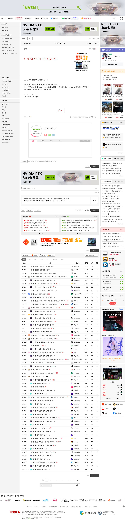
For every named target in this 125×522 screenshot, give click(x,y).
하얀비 (76, 277)
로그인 (114, 18)
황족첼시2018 (77, 359)
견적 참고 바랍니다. (40, 383)
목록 (90, 49)
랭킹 (51, 141)
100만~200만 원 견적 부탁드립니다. (43, 362)
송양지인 (76, 397)
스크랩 (76, 117)
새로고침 (96, 188)
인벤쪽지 (45, 135)
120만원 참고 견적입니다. (42, 325)
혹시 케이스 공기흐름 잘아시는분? (42, 290)
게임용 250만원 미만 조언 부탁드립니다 (44, 442)
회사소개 (29, 506)
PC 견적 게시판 (6, 93)
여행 (3, 115)
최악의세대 (77, 338)
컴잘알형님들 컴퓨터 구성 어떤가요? (43, 283)
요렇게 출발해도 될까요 (39, 294)
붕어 (75, 314)
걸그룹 (4, 112)
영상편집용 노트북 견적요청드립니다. (43, 373)
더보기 (53, 135)
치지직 (4, 107)
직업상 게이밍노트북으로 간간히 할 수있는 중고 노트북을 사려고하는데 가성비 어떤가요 (58, 301)
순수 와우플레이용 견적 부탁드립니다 (43, 462)
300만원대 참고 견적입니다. (42, 411)
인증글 (35, 255)
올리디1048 (26, 43)
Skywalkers (77, 280)
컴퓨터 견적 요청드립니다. (40, 428)
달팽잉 (76, 304)
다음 (77, 480)
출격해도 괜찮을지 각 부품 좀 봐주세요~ (44, 418)
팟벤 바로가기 (6, 104)
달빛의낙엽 (77, 335)
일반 (29, 259)
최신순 (33, 188)
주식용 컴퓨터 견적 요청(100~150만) (43, 266)
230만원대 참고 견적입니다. (42, 445)
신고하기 (81, 117)
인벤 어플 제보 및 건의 (8, 47)
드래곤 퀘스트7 (6, 139)
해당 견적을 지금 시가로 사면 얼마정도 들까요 (46, 352)
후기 (47, 259)
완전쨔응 (76, 266)
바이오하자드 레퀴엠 (7, 136)
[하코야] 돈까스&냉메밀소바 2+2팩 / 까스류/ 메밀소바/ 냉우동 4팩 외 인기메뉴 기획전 (112, 240)
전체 (23, 259)
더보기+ (57, 216)
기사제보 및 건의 (6, 44)
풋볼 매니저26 (6, 142)
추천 (41, 259)
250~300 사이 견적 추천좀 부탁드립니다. (44, 307)
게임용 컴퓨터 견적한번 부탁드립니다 (43, 407)
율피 (75, 283)
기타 (62, 259)
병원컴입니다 (36, 345)
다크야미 (76, 462)
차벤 (3, 110)
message (76, 442)
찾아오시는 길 (86, 506)
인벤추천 (55, 259)
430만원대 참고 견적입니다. (42, 356)
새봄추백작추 (77, 294)
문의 (35, 259)
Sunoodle (76, 383)
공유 (71, 117)
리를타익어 (77, 362)
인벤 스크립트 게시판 (8, 50)
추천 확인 (93, 117)
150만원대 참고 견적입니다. (42, 349)
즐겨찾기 (51, 255)
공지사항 (95, 506)
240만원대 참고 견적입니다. (42, 431)
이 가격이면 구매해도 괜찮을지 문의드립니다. (46, 438)
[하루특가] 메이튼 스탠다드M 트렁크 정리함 (112, 236)
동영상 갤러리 (6, 41)
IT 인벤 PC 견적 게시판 (93, 39)
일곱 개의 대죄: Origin (8, 130)
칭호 (60, 141)
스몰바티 (76, 345)
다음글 (29, 210)
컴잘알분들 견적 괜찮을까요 (40, 270)
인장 (33, 141)
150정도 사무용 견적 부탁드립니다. (43, 314)
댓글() (94, 49)
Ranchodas (77, 452)
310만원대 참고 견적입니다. (42, 311)
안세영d (76, 428)
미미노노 (76, 373)
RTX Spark (67, 12)
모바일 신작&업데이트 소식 (9, 53)
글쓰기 (95, 250)
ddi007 (75, 418)
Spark (60, 12)
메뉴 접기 (85, 141)
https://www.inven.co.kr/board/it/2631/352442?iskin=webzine (42, 161)
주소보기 (24, 38)
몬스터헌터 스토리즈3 (8, 133)
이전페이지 (79, 210)
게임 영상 (4, 121)
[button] (39, 233)
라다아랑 (76, 328)
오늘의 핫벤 (5, 84)
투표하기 (112, 303)
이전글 (37, 210)
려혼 (75, 438)
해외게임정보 (5, 118)
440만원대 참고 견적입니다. (42, 287)
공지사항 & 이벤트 (7, 38)
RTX (55, 12)
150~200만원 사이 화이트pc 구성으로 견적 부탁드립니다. (49, 277)
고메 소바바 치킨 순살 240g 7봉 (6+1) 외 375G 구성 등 (112, 233)
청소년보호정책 (64, 506)
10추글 (43, 255)
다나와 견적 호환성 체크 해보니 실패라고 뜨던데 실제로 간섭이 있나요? (53, 304)
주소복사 (24, 161)
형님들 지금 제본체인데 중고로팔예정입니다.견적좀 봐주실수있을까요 (53, 359)
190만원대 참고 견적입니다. (42, 280)
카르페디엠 (77, 290)
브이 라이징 (5, 127)
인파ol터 (76, 321)
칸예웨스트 (77, 387)
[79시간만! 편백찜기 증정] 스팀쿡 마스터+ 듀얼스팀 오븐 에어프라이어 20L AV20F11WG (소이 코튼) (112, 246)
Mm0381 (76, 270)
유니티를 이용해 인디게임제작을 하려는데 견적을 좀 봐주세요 (50, 397)
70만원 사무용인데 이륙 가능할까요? (43, 338)
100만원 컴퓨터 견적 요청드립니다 (42, 321)
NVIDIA (50, 12)
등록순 (28, 188)
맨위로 (87, 210)
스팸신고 (87, 117)
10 (74, 480)
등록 (94, 200)
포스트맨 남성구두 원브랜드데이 (110, 243)
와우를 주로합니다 (38, 387)
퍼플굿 (76, 273)
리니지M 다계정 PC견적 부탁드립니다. (44, 273)
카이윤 (76, 301)
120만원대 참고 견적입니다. (42, 455)
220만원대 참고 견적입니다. (42, 332)
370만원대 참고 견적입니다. (42, 421)
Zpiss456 (76, 407)
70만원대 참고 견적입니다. (42, 342)
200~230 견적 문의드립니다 (40, 328)
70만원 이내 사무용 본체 (39, 369)
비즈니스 (36, 506)
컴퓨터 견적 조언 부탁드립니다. (41, 452)
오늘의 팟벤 (5, 87)
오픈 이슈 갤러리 (6, 81)
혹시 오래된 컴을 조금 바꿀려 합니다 (43, 335)
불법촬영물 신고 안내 (75, 506)
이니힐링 (49, 135)
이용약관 (43, 506)
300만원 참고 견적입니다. (42, 400)
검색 (77, 485)
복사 (30, 38)
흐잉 (75, 307)
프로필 (42, 141)
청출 (75, 352)
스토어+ (121, 71)
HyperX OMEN (6, 124)
